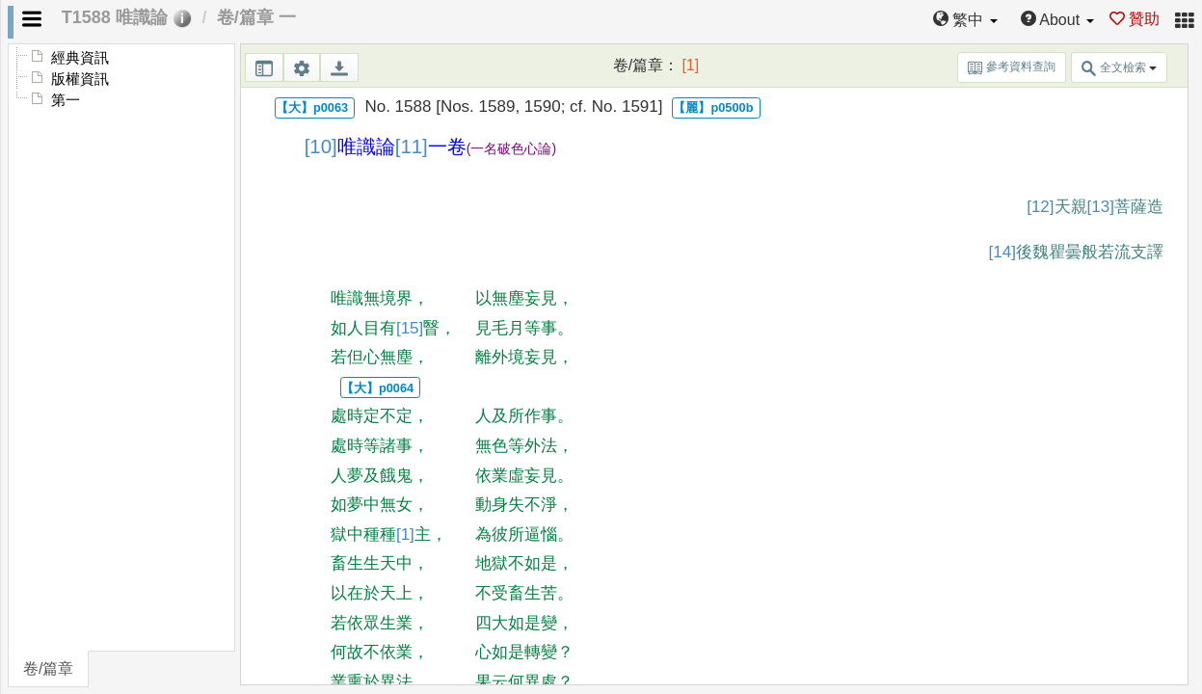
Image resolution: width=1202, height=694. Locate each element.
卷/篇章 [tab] (48, 668)
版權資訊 (80, 79)
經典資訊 (80, 58)
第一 (65, 100)
